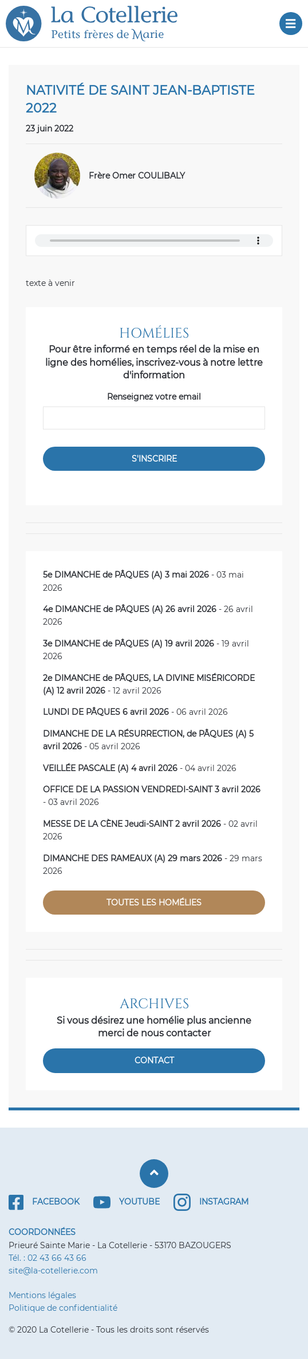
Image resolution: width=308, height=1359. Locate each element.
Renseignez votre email (154, 397)
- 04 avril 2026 (139, 768)
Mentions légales (42, 1295)
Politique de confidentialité (63, 1308)
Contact (154, 1060)
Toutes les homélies (154, 902)
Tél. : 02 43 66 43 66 (47, 1258)
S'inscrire (154, 459)
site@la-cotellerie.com (53, 1270)
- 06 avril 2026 (135, 712)
